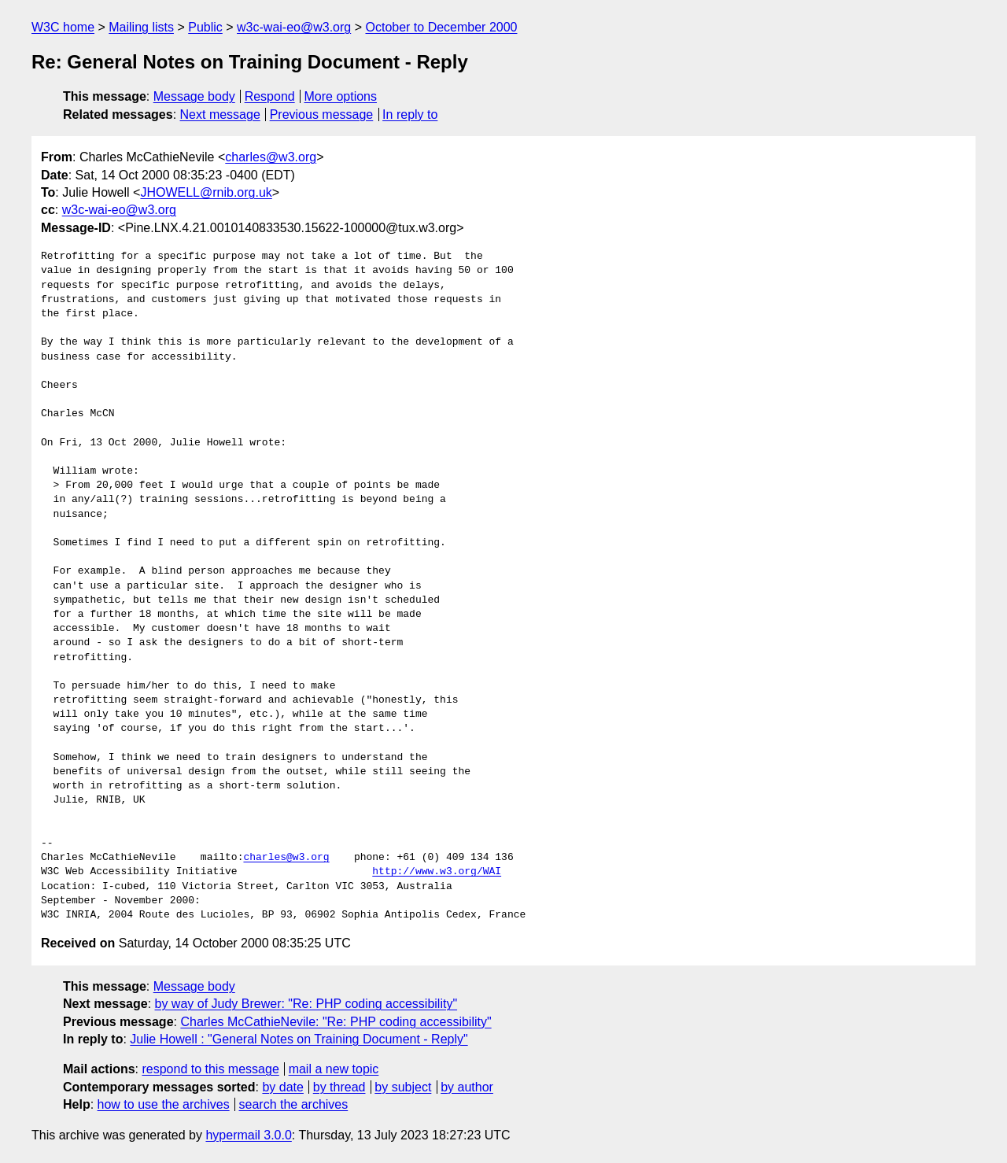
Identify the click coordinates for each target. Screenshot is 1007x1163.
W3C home (62, 27)
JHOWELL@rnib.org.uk (205, 192)
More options (341, 96)
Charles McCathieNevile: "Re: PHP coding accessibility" (335, 1021)
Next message (220, 114)
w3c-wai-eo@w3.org (294, 27)
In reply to (409, 114)
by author (467, 1087)
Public (205, 27)
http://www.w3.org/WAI (436, 872)
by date (282, 1087)
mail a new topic (334, 1069)
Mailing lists (141, 27)
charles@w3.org (270, 157)
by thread (339, 1087)
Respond (270, 96)
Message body (194, 96)
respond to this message (210, 1069)
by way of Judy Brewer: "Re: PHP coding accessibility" (306, 1003)
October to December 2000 (441, 27)
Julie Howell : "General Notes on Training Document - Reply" (298, 1039)
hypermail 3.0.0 (248, 1135)
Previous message (322, 114)
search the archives (294, 1104)
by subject (402, 1087)
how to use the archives (164, 1104)
